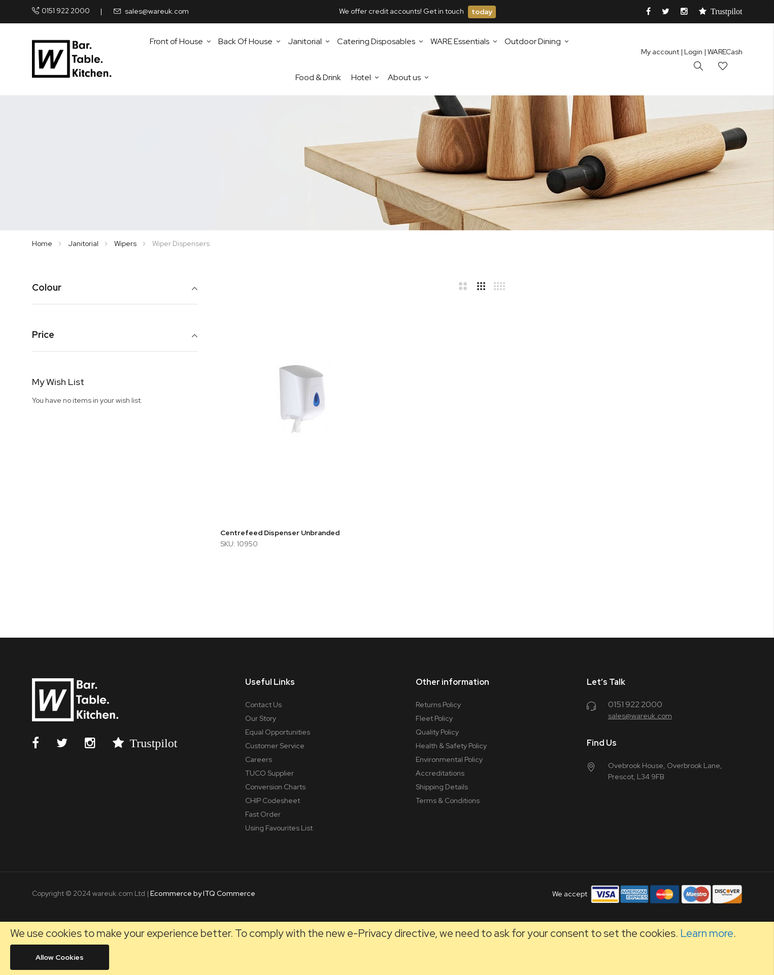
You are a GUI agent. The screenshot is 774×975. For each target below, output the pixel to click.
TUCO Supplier (269, 773)
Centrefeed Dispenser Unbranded (280, 532)
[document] (387, 948)
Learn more (706, 933)
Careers (258, 759)
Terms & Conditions (448, 800)
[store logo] (74, 59)
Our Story (260, 718)
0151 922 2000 (66, 10)
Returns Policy (438, 704)
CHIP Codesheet (272, 800)
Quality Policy (437, 732)
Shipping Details (442, 786)
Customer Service (275, 745)
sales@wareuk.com (157, 11)
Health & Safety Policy (451, 745)
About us (404, 77)
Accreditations (440, 773)
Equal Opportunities (277, 732)
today (482, 11)
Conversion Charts (275, 786)
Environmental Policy (449, 759)
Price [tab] (43, 335)
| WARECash (723, 51)
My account (660, 51)
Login (691, 51)
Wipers (126, 243)
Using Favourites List (279, 827)
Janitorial (84, 243)
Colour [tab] (46, 288)
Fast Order (263, 814)
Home (43, 243)
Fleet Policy (434, 718)
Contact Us (263, 704)
